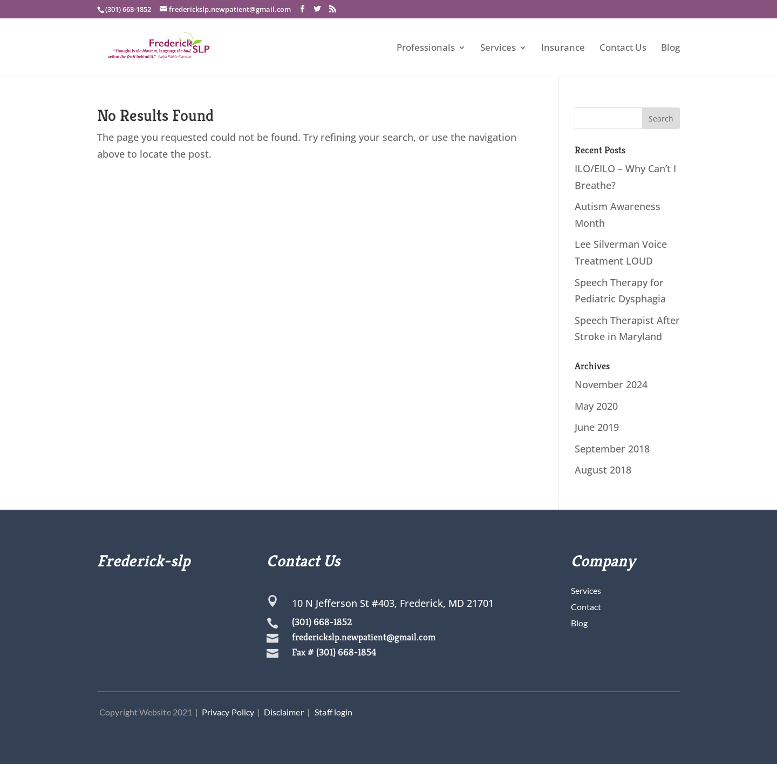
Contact (586, 606)
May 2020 (596, 406)
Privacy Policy (228, 712)
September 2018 (612, 448)
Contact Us (622, 48)
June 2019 (597, 427)
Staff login (333, 712)
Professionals (426, 48)
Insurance (563, 48)
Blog (670, 48)
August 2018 (603, 469)
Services (498, 48)
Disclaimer (284, 712)
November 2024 (611, 384)
